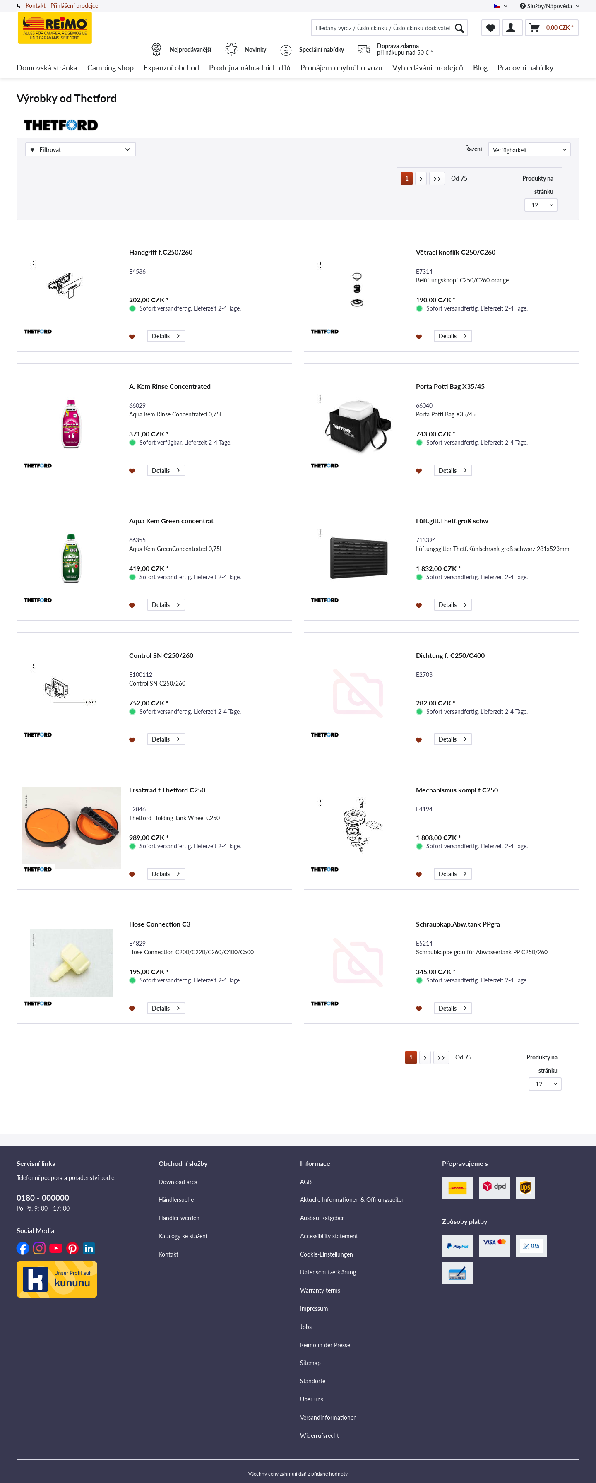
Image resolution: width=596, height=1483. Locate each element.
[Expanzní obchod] (171, 68)
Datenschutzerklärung (328, 1272)
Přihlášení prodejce (74, 5)
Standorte (312, 1380)
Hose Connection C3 (159, 924)
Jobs (306, 1326)
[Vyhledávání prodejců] (427, 68)
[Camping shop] (110, 68)
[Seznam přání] (490, 27)
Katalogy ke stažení (183, 1236)
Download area (178, 1181)
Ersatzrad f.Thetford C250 (167, 790)
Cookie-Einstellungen (326, 1254)
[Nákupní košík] (552, 27)
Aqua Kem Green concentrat (171, 521)
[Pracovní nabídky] (525, 68)
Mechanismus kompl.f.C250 (457, 790)
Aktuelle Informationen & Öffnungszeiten (352, 1199)
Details (166, 334)
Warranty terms (320, 1290)
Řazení (473, 148)
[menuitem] (389, 27)
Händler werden (179, 1217)
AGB (306, 1181)
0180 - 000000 (43, 1197)
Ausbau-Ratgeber (322, 1217)
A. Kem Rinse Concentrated (170, 386)
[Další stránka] (421, 178)
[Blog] (480, 68)
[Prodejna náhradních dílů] (250, 68)
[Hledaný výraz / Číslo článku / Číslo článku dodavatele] (389, 27)
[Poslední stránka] (437, 178)
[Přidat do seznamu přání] (133, 336)
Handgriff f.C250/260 (160, 252)
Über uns (311, 1399)
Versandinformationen (328, 1417)
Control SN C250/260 (161, 655)
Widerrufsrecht (319, 1435)
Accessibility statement (329, 1236)
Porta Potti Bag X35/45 (450, 386)
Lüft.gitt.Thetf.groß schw (452, 521)
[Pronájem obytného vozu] (341, 68)
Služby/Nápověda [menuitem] (547, 6)
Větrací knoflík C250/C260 (455, 252)
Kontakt (36, 5)
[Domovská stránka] (47, 68)
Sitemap (310, 1362)
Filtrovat (45, 149)
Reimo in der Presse (325, 1344)
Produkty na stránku (537, 185)
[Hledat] (459, 27)
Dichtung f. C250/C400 (450, 655)
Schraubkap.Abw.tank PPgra (458, 924)
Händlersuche (176, 1199)
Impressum (314, 1308)
